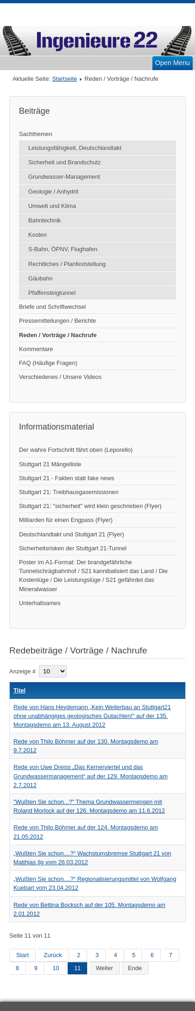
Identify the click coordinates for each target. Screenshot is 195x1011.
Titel (19, 690)
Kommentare (36, 349)
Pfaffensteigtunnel (51, 292)
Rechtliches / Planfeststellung (67, 264)
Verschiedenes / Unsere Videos (60, 376)
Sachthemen (35, 133)
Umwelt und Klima (52, 205)
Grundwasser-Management (64, 176)
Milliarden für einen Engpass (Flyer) (66, 519)
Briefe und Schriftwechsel (52, 306)
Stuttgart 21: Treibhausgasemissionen (69, 492)
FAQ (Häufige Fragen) (48, 362)
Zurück (53, 955)
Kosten (37, 234)
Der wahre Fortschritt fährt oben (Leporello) (75, 449)
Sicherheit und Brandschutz (64, 162)
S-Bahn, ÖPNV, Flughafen (62, 249)
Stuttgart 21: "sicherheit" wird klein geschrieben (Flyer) (90, 505)
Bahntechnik (44, 220)
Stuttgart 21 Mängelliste (50, 464)
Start (22, 955)
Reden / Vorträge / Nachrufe (58, 335)
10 (55, 968)
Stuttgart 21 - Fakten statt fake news (66, 478)
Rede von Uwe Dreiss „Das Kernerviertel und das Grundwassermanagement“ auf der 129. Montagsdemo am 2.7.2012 (90, 775)
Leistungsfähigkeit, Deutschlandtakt (74, 147)
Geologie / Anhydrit (53, 191)
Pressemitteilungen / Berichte (57, 320)
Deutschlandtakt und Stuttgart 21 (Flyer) (71, 534)
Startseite (64, 78)
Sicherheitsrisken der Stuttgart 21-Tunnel (72, 548)
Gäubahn (40, 278)
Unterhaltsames (40, 603)
